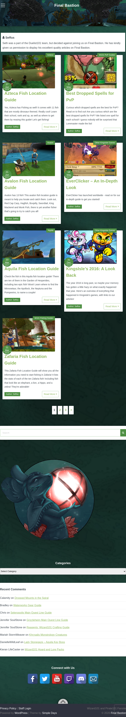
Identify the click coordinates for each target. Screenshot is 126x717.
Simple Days (49, 713)
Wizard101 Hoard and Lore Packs (44, 649)
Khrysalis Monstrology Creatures (48, 634)
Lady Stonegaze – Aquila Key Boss (44, 642)
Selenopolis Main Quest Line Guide (31, 612)
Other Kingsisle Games (105, 143)
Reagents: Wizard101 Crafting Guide (48, 627)
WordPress (21, 713)
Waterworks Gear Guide (27, 605)
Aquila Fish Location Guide (31, 268)
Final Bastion (66, 5)
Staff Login (25, 708)
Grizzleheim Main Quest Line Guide (47, 620)
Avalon (50, 143)
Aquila (50, 230)
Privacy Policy (8, 708)
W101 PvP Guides (107, 55)
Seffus (16, 127)
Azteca (50, 55)
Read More (50, 127)
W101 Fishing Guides (43, 318)
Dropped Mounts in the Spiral (32, 598)
